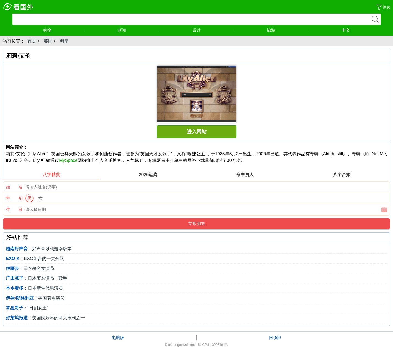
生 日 (14, 209)
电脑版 (118, 337)
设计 (213, 30)
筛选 (386, 7)
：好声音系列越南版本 (39, 248)
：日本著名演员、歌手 (36, 278)
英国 (48, 41)
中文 (346, 30)
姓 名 (14, 187)
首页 (31, 41)
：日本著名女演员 (30, 268)
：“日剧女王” (27, 308)
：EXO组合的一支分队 (35, 258)
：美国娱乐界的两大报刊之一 (45, 317)
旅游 (287, 30)
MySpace (68, 160)
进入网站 (197, 131)
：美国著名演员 (35, 298)
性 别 (14, 198)
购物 (64, 30)
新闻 (138, 30)
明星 (64, 41)
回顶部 (275, 337)
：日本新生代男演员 (34, 288)
